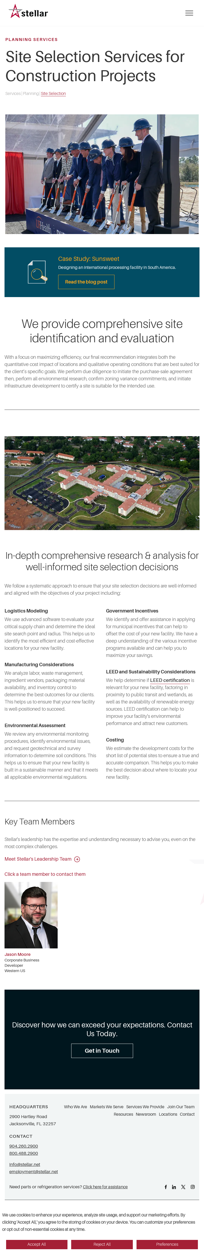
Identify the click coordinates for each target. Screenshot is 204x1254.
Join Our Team (181, 1107)
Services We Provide (145, 1107)
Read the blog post (86, 282)
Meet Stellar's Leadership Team (42, 859)
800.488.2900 (23, 1153)
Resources (123, 1114)
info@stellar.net (24, 1164)
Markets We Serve (107, 1107)
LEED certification (170, 680)
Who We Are (75, 1107)
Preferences (167, 1244)
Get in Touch (102, 1050)
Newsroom (146, 1114)
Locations (168, 1114)
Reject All (102, 1244)
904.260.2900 (23, 1146)
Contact (187, 1114)
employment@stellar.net (33, 1171)
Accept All (36, 1244)
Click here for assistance (105, 1186)
